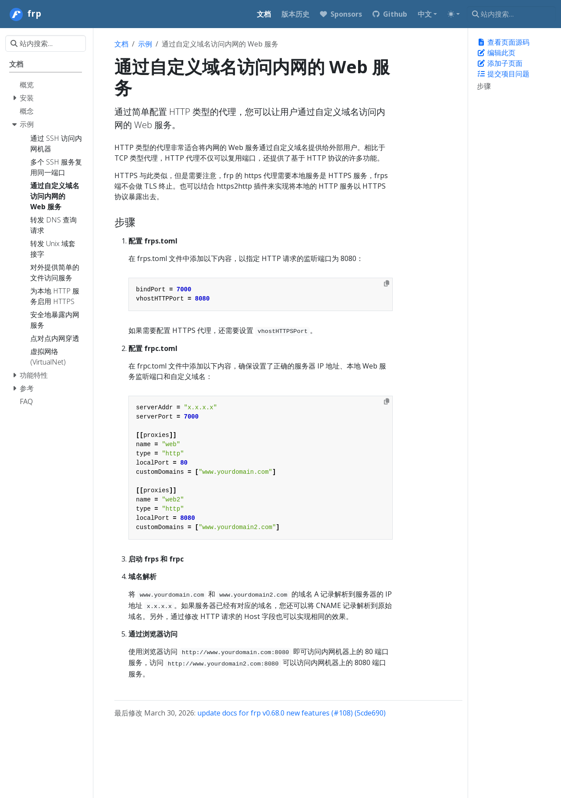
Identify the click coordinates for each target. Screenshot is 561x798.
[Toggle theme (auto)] (453, 14)
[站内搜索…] (511, 14)
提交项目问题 (503, 74)
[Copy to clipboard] (386, 283)
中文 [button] (425, 14)
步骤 (484, 86)
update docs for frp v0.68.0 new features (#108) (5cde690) (291, 713)
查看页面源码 (503, 42)
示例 (145, 44)
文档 (121, 44)
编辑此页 (496, 52)
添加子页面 (499, 63)
